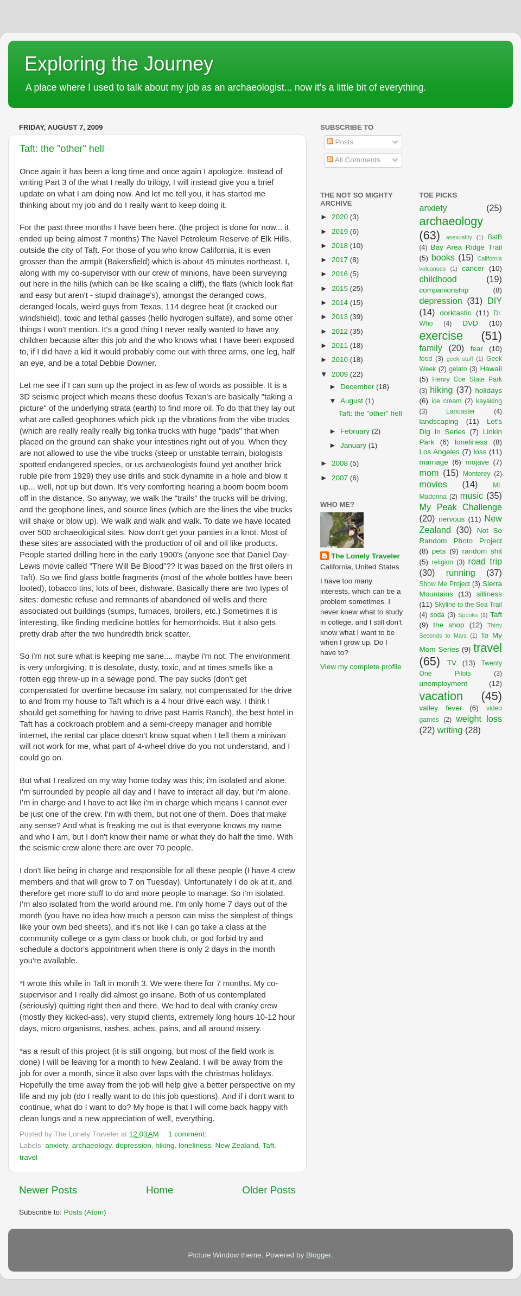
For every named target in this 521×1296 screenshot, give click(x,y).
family (431, 348)
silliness (489, 594)
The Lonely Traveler (365, 556)
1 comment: (188, 1134)
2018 (341, 246)
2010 (341, 359)
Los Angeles (440, 452)
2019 (341, 231)
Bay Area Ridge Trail (466, 247)
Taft (268, 1145)
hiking (164, 1145)
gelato (458, 369)
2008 (341, 463)
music (471, 495)
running (460, 572)
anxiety (56, 1145)
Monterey (477, 474)
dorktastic (456, 313)
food (426, 359)
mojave (477, 462)
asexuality (459, 237)
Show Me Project (445, 584)
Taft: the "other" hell (62, 148)
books (443, 257)
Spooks (468, 615)
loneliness (195, 1145)
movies (433, 484)
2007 (341, 478)
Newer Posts (48, 1190)
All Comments (353, 160)
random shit (482, 551)
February (356, 431)
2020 (341, 217)
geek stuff (460, 358)
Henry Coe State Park (467, 379)
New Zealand (237, 1145)
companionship (444, 290)
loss (479, 452)
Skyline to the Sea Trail (468, 604)
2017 (341, 260)
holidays (489, 390)
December (358, 387)
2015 (341, 288)
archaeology (92, 1145)
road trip (485, 561)
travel (28, 1157)
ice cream (446, 401)
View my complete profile (361, 667)
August (352, 401)
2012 (341, 331)
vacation (441, 696)
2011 (341, 345)
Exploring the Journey (118, 64)
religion (442, 562)
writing (450, 730)
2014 (341, 302)
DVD (470, 323)
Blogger (318, 1255)
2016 (341, 274)
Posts (340, 142)
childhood (438, 279)
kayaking (489, 401)
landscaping (439, 421)
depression (133, 1145)
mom (429, 473)
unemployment (444, 683)
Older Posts (269, 1190)
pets (439, 551)
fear (477, 349)
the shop (448, 625)
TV (451, 663)
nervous (452, 519)
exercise (441, 335)
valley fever (441, 708)
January (354, 445)
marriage (434, 462)
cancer (473, 268)
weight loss (479, 718)
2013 (341, 317)
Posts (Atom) (85, 1212)
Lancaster (460, 411)
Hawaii (491, 369)
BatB (495, 237)
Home (159, 1190)
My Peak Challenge (461, 507)
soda (437, 615)
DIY (494, 301)
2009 (341, 374)
